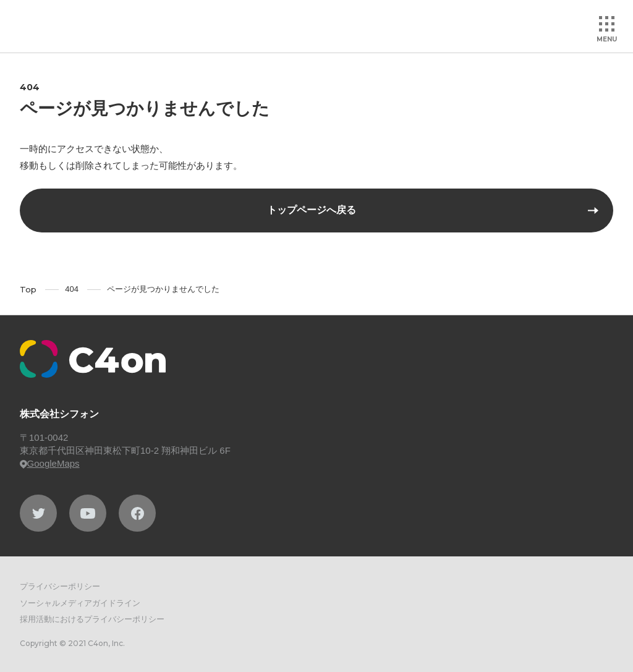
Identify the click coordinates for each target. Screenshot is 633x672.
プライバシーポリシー (60, 586)
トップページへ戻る (311, 210)
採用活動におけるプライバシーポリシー (92, 619)
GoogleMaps (50, 463)
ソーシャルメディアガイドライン (80, 603)
